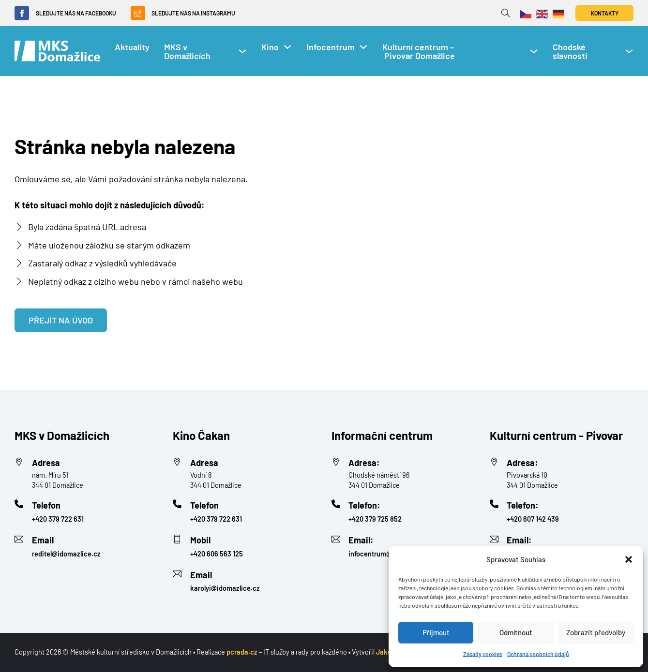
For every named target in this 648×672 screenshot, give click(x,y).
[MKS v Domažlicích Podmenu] (242, 51)
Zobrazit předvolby (595, 632)
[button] (628, 559)
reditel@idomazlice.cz (66, 554)
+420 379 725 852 (375, 519)
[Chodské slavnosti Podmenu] (629, 51)
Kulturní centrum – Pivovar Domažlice (419, 51)
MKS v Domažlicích (187, 51)
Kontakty (604, 13)
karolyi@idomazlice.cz (225, 588)
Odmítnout (515, 632)
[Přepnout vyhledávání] (505, 13)
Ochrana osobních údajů (538, 654)
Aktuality (132, 47)
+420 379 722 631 (58, 519)
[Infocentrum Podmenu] (363, 47)
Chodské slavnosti (570, 51)
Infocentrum (330, 47)
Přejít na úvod (61, 320)
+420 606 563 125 (216, 554)
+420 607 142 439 (533, 519)
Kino (270, 47)
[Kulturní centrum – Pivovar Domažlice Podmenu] (533, 51)
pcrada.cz (241, 652)
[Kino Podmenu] (287, 47)
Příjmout (436, 632)
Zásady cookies (482, 654)
